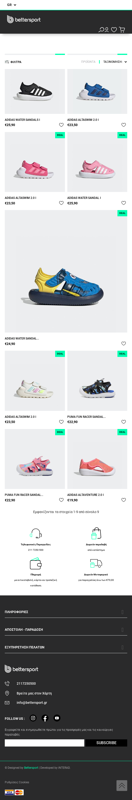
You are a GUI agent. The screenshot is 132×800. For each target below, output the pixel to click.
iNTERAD (64, 767)
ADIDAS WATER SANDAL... (22, 338)
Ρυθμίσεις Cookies (17, 782)
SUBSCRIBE (106, 743)
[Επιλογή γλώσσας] (11, 4)
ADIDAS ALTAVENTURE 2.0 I (85, 495)
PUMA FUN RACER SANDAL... (86, 417)
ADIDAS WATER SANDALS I (22, 120)
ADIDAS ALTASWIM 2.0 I (83, 120)
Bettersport (31, 767)
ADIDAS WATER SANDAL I (84, 198)
